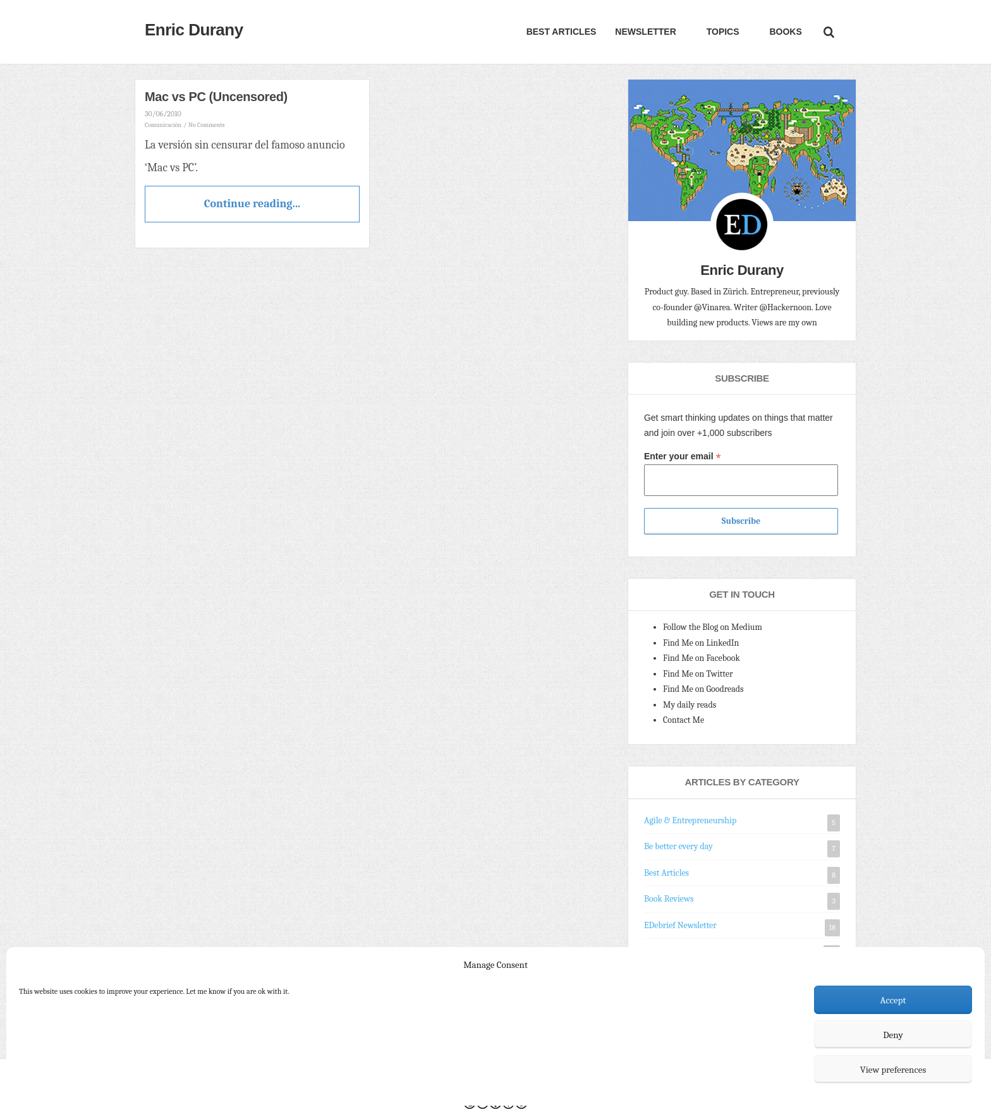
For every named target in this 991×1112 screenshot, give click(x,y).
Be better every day (678, 846)
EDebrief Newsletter (680, 925)
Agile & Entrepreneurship (690, 820)
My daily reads (689, 704)
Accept (893, 1000)
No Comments (206, 125)
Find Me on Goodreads (703, 689)
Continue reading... (252, 203)
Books (784, 32)
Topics (721, 32)
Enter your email (682, 456)
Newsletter (645, 32)
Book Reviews (668, 898)
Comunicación (163, 125)
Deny (893, 1035)
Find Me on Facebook (701, 658)
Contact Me (683, 720)
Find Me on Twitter (698, 673)
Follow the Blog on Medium (712, 627)
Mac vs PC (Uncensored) (216, 97)
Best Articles (561, 32)
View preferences (893, 1069)
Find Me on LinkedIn (701, 643)
